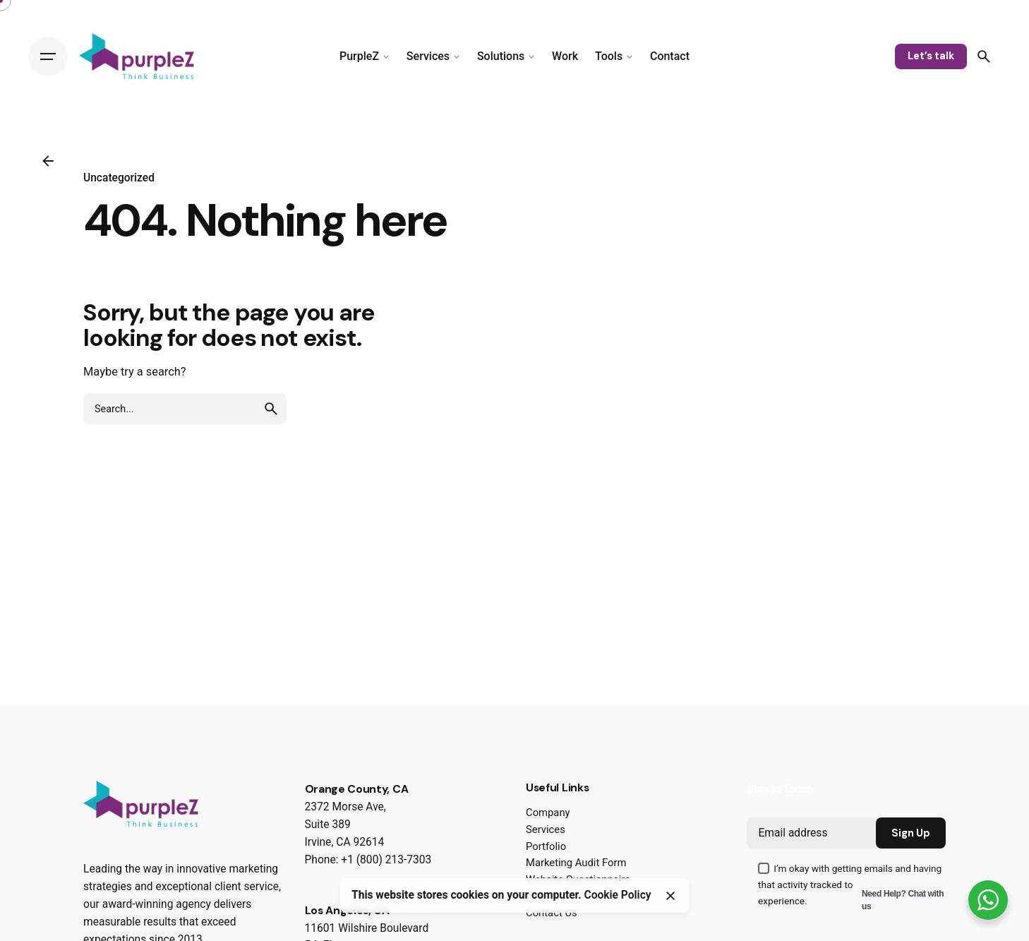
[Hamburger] (48, 56)
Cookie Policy (617, 895)
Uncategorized (119, 178)
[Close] (670, 896)
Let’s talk (931, 56)
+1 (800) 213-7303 (386, 859)
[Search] (984, 56)
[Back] (48, 161)
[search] (271, 408)
